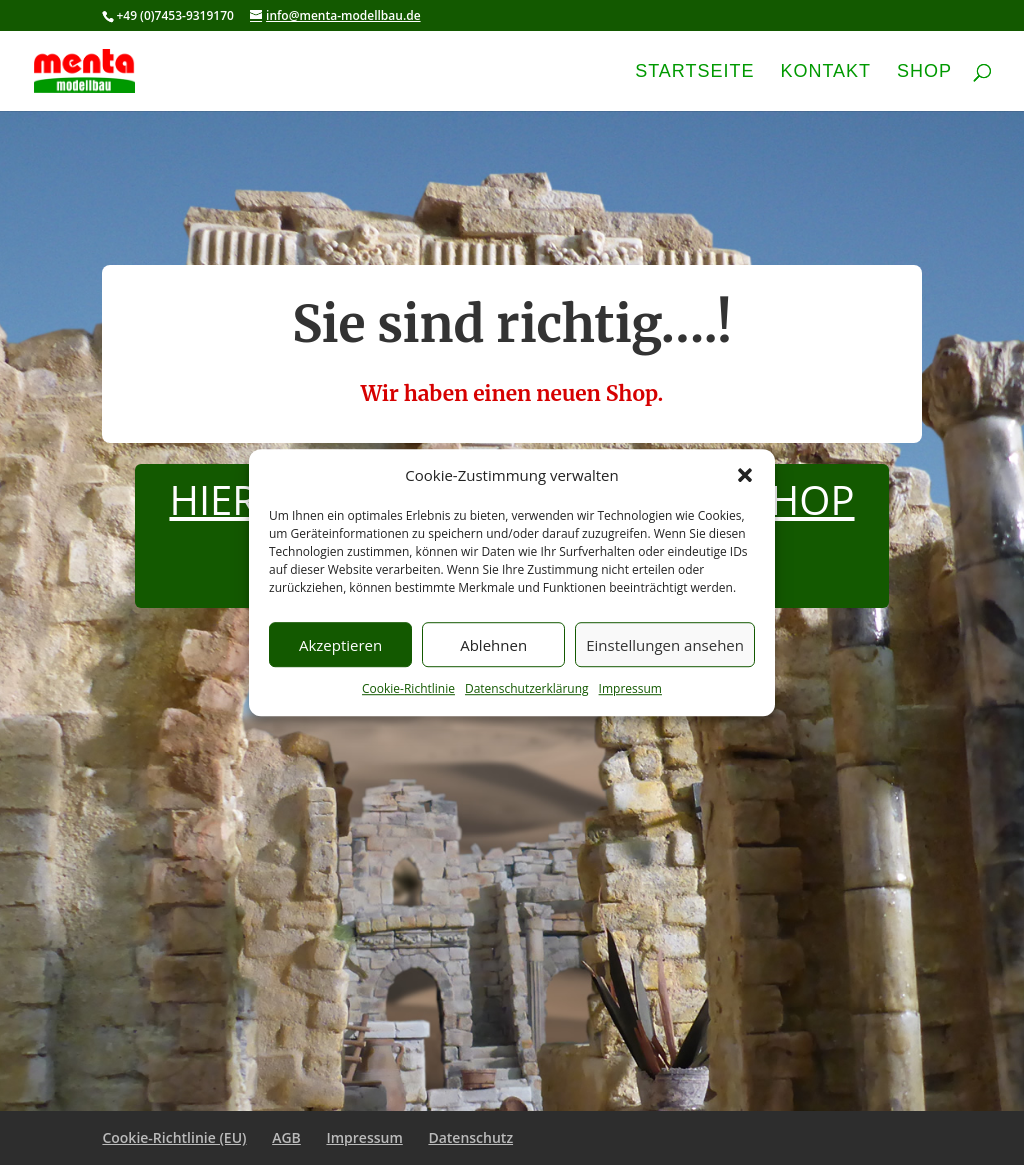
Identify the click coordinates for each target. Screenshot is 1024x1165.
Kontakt (825, 72)
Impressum (630, 689)
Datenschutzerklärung (527, 689)
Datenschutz (470, 1137)
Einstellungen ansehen (665, 645)
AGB (286, 1137)
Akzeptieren (340, 645)
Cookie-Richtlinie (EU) (174, 1137)
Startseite (694, 72)
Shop (924, 72)
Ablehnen (493, 645)
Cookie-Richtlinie (408, 689)
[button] (745, 476)
